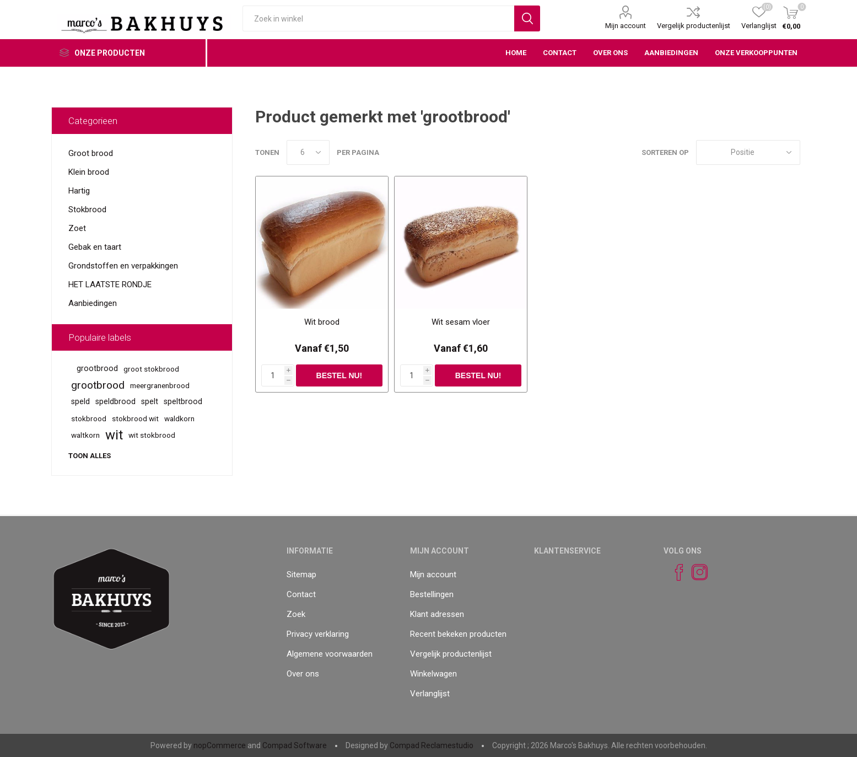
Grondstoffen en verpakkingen (123, 266)
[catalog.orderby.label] (748, 152)
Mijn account (625, 26)
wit (114, 435)
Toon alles (89, 456)
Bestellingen (432, 594)
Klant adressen (437, 614)
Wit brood (321, 322)
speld (80, 401)
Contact (301, 594)
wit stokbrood (151, 435)
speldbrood (115, 401)
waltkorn (85, 435)
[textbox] (378, 18)
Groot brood (90, 153)
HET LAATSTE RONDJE (110, 284)
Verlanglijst (430, 694)
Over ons (303, 674)
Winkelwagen (433, 674)
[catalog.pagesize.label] (308, 152)
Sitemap (301, 574)
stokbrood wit (135, 418)
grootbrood (97, 368)
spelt (149, 401)
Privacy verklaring (318, 634)
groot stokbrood (151, 368)
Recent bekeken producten (458, 634)
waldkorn (179, 418)
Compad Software (294, 745)
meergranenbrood (160, 385)
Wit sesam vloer (461, 322)
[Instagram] (695, 572)
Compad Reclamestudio (431, 745)
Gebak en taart (94, 247)
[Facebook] (674, 572)
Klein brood (88, 172)
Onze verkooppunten (756, 53)
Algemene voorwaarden (330, 654)
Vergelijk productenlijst (693, 26)
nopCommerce (219, 745)
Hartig (79, 191)
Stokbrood (87, 209)
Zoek (296, 614)
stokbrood (88, 418)
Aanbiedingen (92, 303)
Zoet (77, 228)
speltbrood (183, 401)
